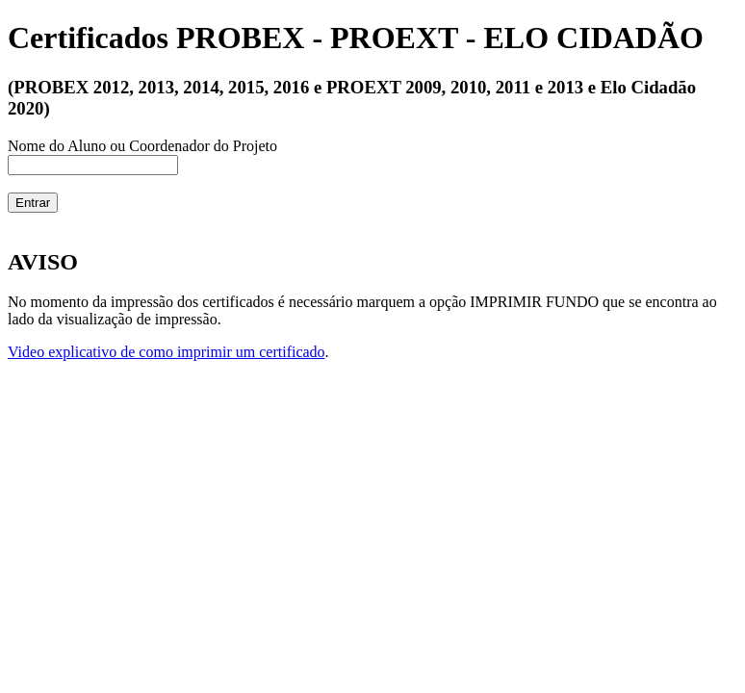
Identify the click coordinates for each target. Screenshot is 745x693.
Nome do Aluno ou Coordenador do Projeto (142, 146)
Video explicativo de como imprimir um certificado (166, 352)
